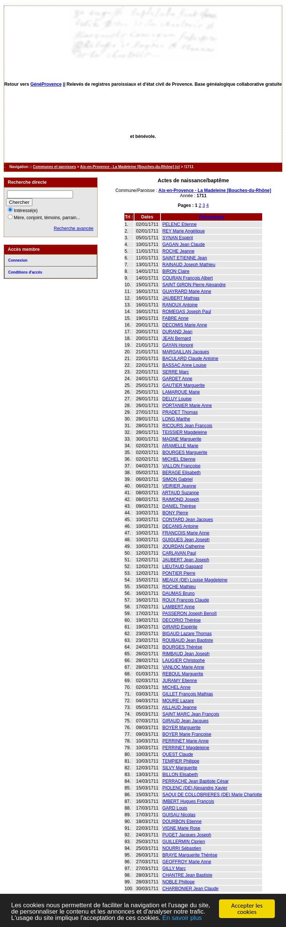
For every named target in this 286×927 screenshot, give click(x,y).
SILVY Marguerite (179, 767)
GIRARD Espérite (179, 627)
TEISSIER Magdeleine (184, 432)
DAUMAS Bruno (178, 593)
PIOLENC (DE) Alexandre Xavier (195, 788)
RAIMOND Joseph (180, 499)
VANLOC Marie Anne (183, 667)
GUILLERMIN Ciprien (183, 841)
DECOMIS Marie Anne (184, 325)
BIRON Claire (176, 271)
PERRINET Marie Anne (185, 741)
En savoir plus (183, 918)
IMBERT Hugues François (188, 801)
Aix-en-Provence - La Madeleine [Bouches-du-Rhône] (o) (130, 167)
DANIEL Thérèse (179, 506)
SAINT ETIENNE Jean (184, 258)
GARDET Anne (177, 378)
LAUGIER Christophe (183, 660)
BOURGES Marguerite (184, 452)
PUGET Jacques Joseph (186, 835)
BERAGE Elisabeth (181, 472)
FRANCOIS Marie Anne (185, 533)
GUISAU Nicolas (179, 814)
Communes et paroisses (54, 167)
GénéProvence (45, 84)
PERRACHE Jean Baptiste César (195, 781)
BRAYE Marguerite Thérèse (189, 855)
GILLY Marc (174, 868)
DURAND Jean (177, 331)
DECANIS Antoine (180, 526)
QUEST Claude (177, 754)
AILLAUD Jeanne (179, 707)
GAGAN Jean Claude (183, 244)
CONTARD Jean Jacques (187, 519)
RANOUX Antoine (180, 305)
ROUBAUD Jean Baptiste (187, 640)
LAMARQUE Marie (181, 392)
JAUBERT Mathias (181, 298)
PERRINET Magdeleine (185, 747)
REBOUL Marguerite (182, 674)
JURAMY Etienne (179, 680)
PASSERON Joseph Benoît (189, 613)
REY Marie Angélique (183, 231)
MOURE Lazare (178, 700)
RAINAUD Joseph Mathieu (188, 264)
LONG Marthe (176, 419)
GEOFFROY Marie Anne (186, 861)
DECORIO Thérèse (181, 620)
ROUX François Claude (185, 600)
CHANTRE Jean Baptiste (187, 875)
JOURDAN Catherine (183, 546)
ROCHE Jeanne (178, 251)
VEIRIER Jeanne (179, 486)
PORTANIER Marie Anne (187, 405)
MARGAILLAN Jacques (185, 351)
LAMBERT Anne (178, 606)
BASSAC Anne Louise (184, 365)
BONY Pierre (175, 512)
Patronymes (212, 217)
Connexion (18, 260)
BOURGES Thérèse (182, 647)
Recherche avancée (73, 228)
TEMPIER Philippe (180, 761)
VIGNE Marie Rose (181, 828)
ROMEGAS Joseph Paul (186, 311)
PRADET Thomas (180, 412)
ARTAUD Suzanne (180, 492)
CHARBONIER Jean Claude (190, 888)
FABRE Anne (175, 318)
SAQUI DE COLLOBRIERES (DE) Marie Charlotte (212, 794)
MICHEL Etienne (179, 459)
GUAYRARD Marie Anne (186, 291)
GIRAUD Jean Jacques (185, 720)
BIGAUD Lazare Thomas (187, 633)
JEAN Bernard (176, 338)
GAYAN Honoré (177, 345)
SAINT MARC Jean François (190, 714)
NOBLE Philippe (178, 882)
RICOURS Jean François (187, 425)
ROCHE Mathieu (179, 586)
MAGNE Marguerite (181, 439)
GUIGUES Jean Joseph (186, 539)
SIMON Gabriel (177, 479)
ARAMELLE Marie (180, 445)
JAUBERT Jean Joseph (185, 559)
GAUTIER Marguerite (183, 385)
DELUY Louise (177, 398)
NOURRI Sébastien (181, 848)
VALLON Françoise (181, 466)
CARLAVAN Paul (179, 553)
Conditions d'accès (25, 272)
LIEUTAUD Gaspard (182, 566)
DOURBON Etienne (181, 821)
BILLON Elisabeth (180, 774)
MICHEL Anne (176, 687)
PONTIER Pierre (179, 573)
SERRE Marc (175, 372)
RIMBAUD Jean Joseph (186, 653)
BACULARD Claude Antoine (190, 358)
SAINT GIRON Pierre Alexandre (194, 284)
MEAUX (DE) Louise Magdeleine (195, 580)
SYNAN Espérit (177, 237)
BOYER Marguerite (181, 727)
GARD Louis (174, 808)
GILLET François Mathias (187, 694)
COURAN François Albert (187, 278)
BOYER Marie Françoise (186, 734)
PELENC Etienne (179, 224)
